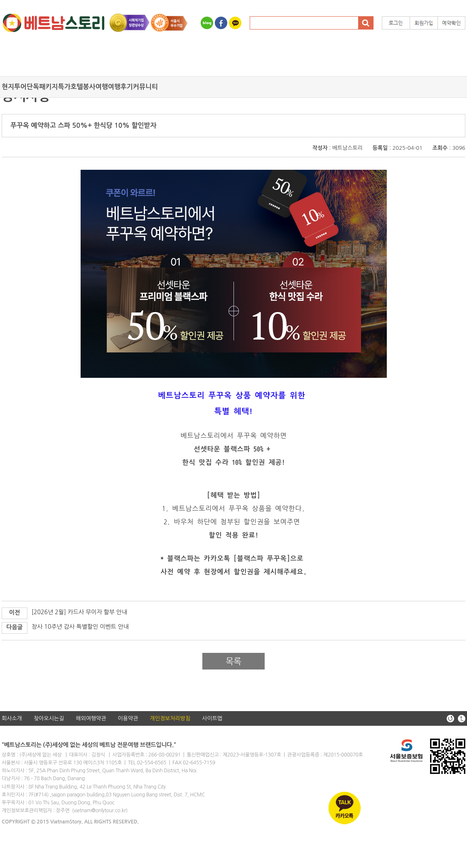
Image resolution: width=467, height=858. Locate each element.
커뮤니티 (145, 87)
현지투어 (14, 87)
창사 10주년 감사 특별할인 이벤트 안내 (80, 627)
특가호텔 (70, 87)
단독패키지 (42, 87)
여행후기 (120, 87)
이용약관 (128, 718)
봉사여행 (95, 87)
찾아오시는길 (49, 718)
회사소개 (12, 718)
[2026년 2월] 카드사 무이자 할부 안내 (79, 612)
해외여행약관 (91, 718)
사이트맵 (212, 718)
